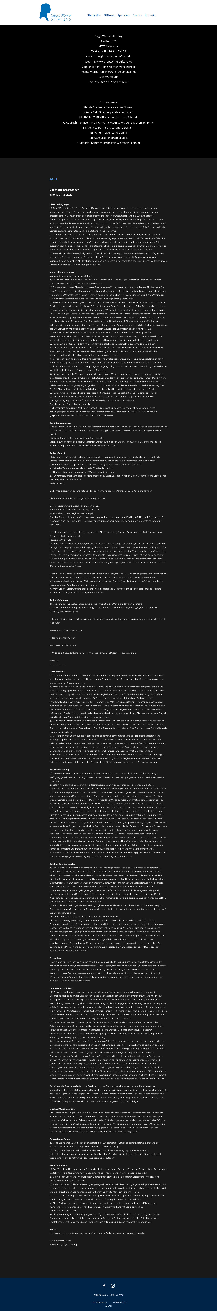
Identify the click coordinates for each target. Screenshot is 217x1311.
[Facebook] (104, 1285)
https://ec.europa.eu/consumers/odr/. (75, 1154)
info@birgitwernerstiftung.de (113, 56)
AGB (109, 1306)
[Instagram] (112, 1285)
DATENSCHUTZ (99, 1302)
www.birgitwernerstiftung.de (114, 61)
